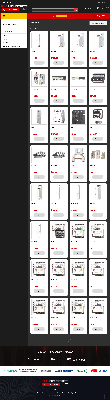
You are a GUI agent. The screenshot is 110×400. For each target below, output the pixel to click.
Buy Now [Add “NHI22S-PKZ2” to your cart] (39, 253)
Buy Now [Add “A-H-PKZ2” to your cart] (39, 62)
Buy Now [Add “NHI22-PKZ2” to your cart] (97, 215)
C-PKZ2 (33, 127)
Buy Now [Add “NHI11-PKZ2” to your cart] (39, 215)
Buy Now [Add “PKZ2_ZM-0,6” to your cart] (78, 253)
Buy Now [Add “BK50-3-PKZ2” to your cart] (97, 100)
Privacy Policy (61, 393)
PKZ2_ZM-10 (54, 279)
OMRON (14, 39)
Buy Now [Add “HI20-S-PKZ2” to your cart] (58, 177)
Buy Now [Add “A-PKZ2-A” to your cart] (58, 62)
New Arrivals (38, 16)
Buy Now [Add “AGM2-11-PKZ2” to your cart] (39, 100)
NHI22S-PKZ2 (34, 241)
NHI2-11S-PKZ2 (74, 203)
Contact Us (46, 16)
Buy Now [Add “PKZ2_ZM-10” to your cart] (58, 291)
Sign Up (97, 2)
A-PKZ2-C (92, 51)
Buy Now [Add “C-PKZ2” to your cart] (39, 139)
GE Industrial (14, 28)
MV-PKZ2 (92, 165)
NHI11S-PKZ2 (54, 203)
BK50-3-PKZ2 (93, 89)
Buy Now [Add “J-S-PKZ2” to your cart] (78, 177)
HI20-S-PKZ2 (54, 165)
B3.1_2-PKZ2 (54, 89)
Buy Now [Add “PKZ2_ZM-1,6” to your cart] (39, 291)
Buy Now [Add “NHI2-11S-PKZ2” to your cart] (78, 215)
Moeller (14, 35)
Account (90, 8)
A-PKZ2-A (53, 51)
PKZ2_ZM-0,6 (74, 241)
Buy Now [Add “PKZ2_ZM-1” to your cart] (97, 253)
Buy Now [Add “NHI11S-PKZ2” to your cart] (58, 215)
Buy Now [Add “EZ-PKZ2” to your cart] (78, 139)
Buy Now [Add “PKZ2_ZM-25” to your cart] (39, 329)
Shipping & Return (73, 393)
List (35, 28)
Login (104, 2)
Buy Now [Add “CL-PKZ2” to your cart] (58, 139)
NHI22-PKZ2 (93, 203)
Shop (52, 16)
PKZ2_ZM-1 (93, 241)
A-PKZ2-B (73, 51)
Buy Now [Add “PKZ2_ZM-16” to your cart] (78, 291)
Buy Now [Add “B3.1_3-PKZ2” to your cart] (78, 100)
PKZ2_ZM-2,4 (93, 279)
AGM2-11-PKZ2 (35, 89)
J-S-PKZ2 (73, 165)
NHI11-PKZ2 (34, 203)
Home (31, 16)
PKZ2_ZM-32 (54, 317)
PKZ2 (52, 241)
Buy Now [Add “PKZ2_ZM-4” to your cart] (78, 329)
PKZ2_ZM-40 (93, 317)
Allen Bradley (14, 20)
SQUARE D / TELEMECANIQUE (14, 46)
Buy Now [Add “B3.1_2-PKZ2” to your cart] (58, 100)
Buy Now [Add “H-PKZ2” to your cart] (97, 139)
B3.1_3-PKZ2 (74, 89)
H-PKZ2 (92, 127)
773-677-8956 (10, 9)
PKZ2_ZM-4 (74, 317)
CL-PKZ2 (53, 127)
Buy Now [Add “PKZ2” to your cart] (58, 253)
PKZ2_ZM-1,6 (34, 279)
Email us (54, 359)
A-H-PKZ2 (33, 51)
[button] (14, 16)
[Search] (76, 9)
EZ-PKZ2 (73, 127)
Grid (32, 28)
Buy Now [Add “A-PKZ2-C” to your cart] (97, 62)
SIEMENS (14, 43)
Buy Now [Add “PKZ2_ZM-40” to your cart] (97, 329)
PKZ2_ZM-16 (74, 279)
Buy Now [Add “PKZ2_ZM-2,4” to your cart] (97, 291)
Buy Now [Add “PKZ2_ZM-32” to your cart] (58, 329)
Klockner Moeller (14, 32)
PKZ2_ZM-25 (34, 317)
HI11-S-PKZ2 (34, 165)
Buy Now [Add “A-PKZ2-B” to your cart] (78, 62)
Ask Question (61, 16)
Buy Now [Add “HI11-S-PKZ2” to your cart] (39, 177)
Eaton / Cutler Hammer (14, 24)
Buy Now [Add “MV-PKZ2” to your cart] (97, 177)
